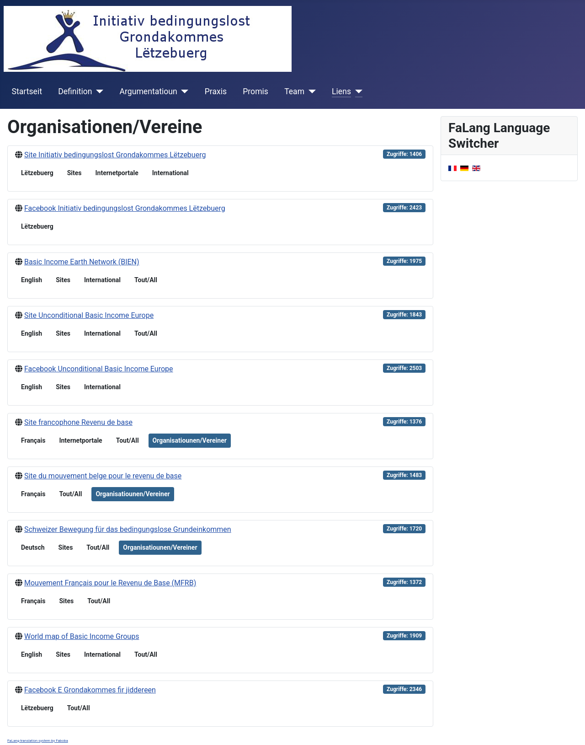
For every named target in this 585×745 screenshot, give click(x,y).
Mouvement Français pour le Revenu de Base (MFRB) (110, 583)
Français (33, 440)
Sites (74, 173)
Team (294, 91)
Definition (75, 91)
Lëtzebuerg (37, 173)
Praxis (216, 91)
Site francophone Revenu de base (78, 422)
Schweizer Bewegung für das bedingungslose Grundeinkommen (127, 529)
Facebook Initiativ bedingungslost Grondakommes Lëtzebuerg (124, 208)
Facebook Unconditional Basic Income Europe (98, 368)
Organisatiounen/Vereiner (190, 440)
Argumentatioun (148, 91)
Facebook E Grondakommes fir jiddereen (90, 690)
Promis (255, 91)
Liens (341, 91)
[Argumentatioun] (183, 91)
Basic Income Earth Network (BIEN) (81, 261)
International (170, 173)
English (31, 280)
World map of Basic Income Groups (81, 636)
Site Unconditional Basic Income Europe (89, 315)
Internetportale (116, 173)
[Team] (310, 91)
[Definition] (98, 91)
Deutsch (33, 547)
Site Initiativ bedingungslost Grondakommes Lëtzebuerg (115, 154)
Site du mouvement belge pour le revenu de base (102, 476)
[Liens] (356, 91)
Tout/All (145, 280)
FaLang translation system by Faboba (37, 741)
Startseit (27, 91)
